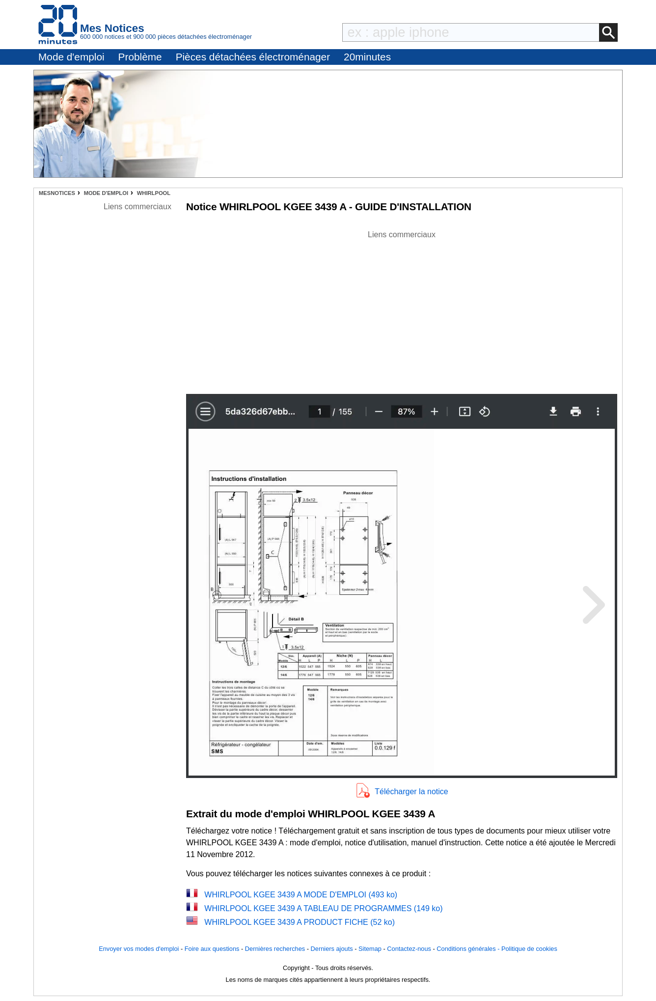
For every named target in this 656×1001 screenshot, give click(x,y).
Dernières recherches (275, 948)
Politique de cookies (529, 948)
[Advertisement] (401, 309)
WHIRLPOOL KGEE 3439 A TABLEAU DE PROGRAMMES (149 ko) (323, 908)
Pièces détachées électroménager (253, 56)
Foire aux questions (212, 948)
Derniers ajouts (332, 948)
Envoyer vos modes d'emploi (139, 948)
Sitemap (370, 948)
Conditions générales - (469, 948)
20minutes (367, 56)
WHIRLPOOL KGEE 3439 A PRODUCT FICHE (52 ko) (299, 922)
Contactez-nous (409, 948)
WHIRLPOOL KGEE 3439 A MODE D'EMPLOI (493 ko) (300, 894)
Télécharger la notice (411, 791)
